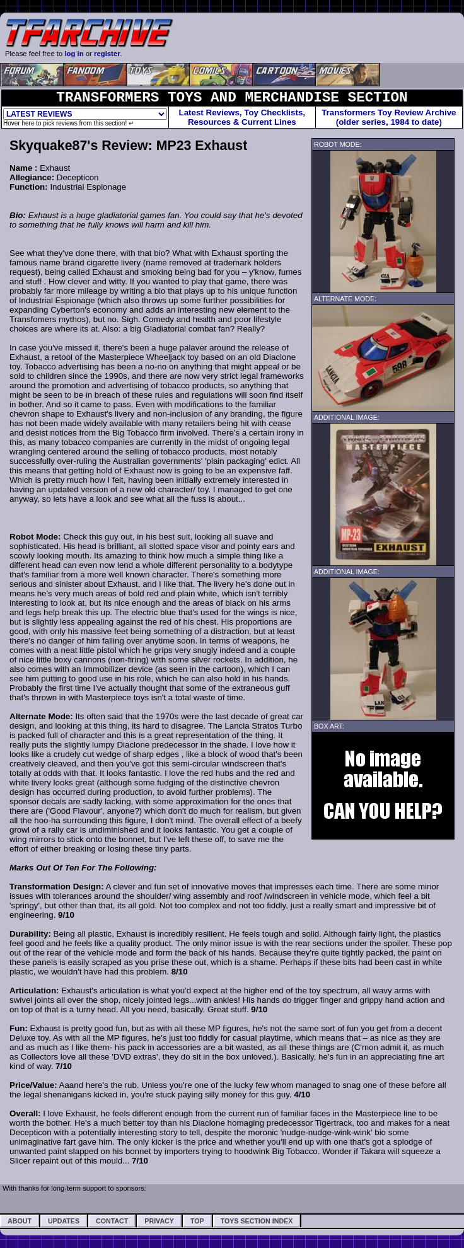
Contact (112, 1221)
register (107, 53)
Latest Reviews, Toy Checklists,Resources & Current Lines (242, 117)
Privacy (159, 1221)
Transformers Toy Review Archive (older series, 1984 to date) (389, 117)
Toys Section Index (257, 1221)
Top (197, 1221)
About (20, 1221)
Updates (63, 1221)
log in (73, 53)
